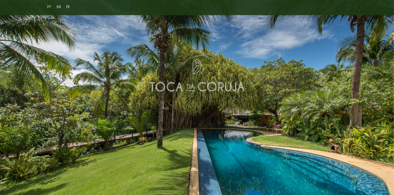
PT (49, 7)
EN (59, 7)
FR (68, 7)
